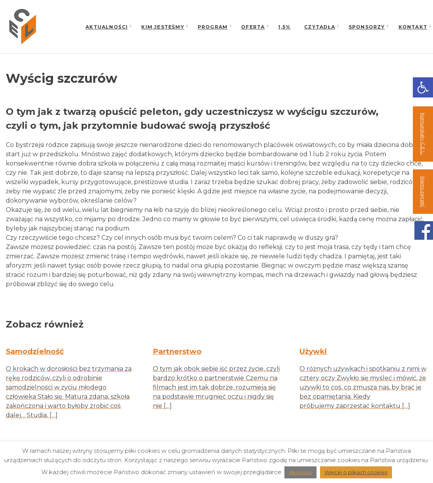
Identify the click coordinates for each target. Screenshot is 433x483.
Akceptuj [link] (300, 472)
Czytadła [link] (319, 27)
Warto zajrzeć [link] (423, 191)
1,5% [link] (284, 27)
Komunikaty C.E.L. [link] (423, 134)
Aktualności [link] (107, 27)
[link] (423, 87)
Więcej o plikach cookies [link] (356, 472)
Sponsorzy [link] (367, 27)
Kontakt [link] (413, 27)
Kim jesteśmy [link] (162, 27)
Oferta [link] (253, 27)
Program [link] (213, 27)
